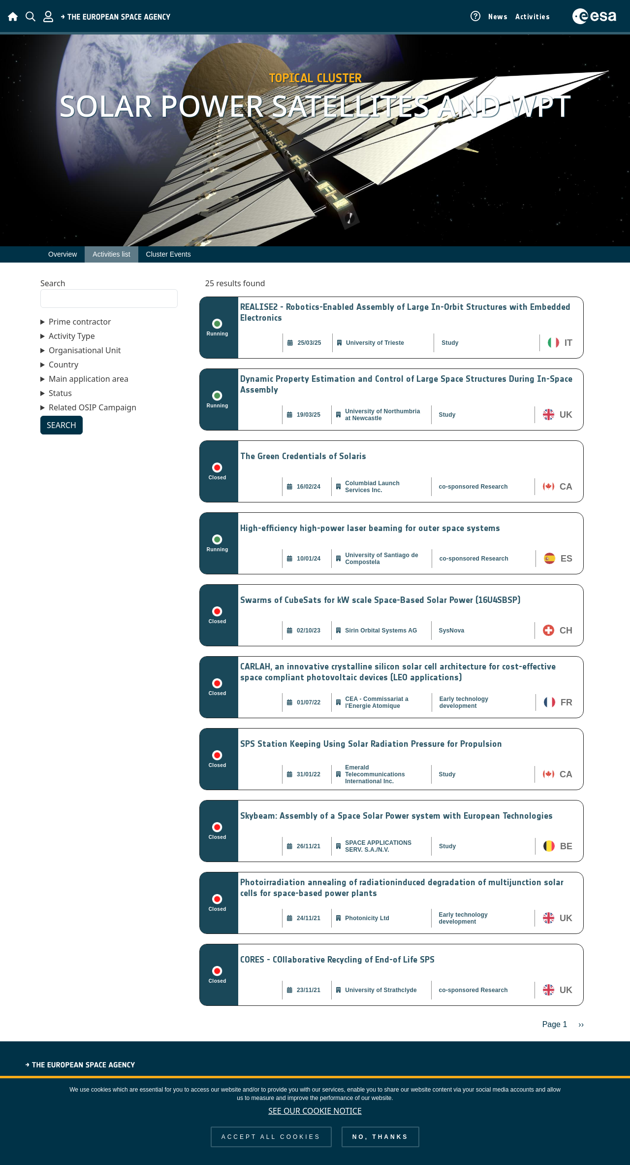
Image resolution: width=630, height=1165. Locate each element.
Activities (532, 16)
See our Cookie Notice (315, 1117)
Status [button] (60, 393)
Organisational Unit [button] (85, 350)
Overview (62, 254)
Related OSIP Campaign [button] (92, 407)
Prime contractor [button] (80, 321)
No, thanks (380, 1143)
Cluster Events (168, 254)
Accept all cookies (271, 1143)
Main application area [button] (88, 378)
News (497, 16)
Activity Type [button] (72, 336)
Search (52, 283)
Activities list (111, 254)
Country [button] (63, 364)
